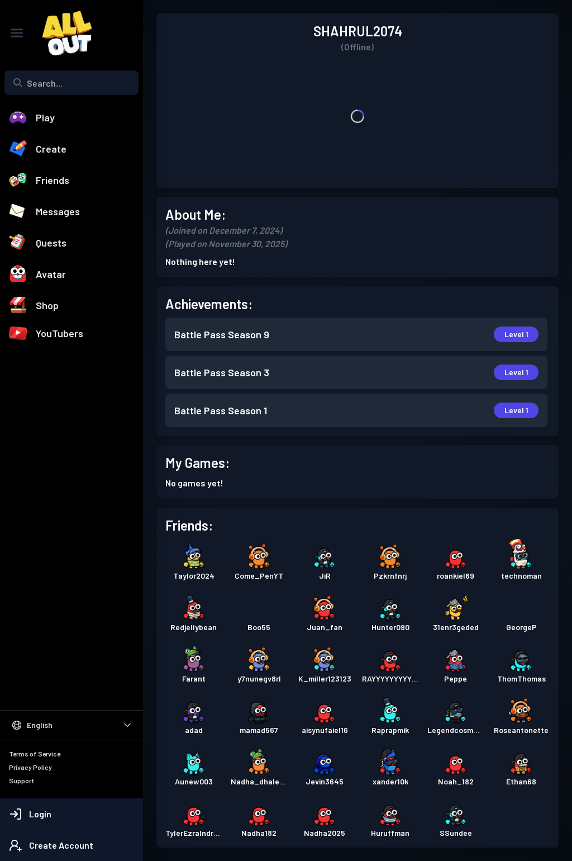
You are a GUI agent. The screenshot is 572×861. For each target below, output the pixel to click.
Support (21, 780)
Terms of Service (34, 754)
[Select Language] (71, 725)
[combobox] (71, 82)
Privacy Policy (30, 767)
